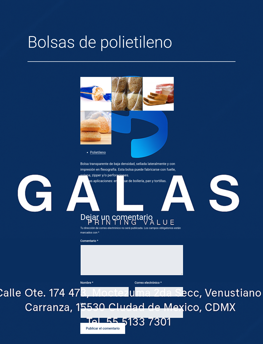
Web (83, 304)
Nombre (86, 282)
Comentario (89, 241)
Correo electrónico (148, 282)
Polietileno (98, 152)
